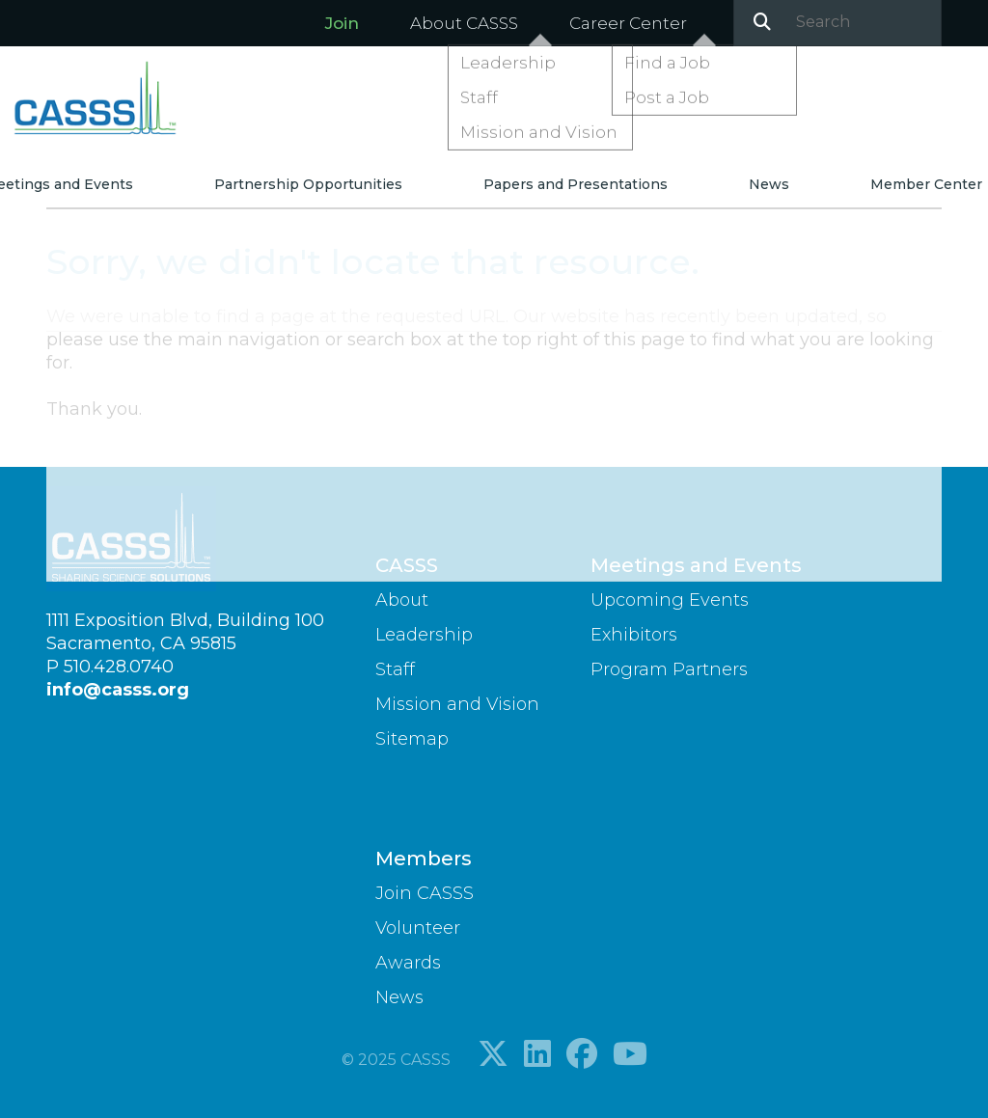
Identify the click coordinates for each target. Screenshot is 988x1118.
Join (342, 23)
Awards (408, 962)
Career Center (628, 23)
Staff (395, 669)
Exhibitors (633, 634)
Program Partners (669, 669)
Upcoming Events (669, 600)
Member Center (869, 192)
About (401, 600)
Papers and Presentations (567, 192)
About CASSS (464, 23)
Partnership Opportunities (324, 192)
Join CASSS (424, 893)
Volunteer (417, 928)
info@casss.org (117, 689)
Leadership (424, 634)
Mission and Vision (457, 704)
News (736, 192)
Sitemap (412, 739)
